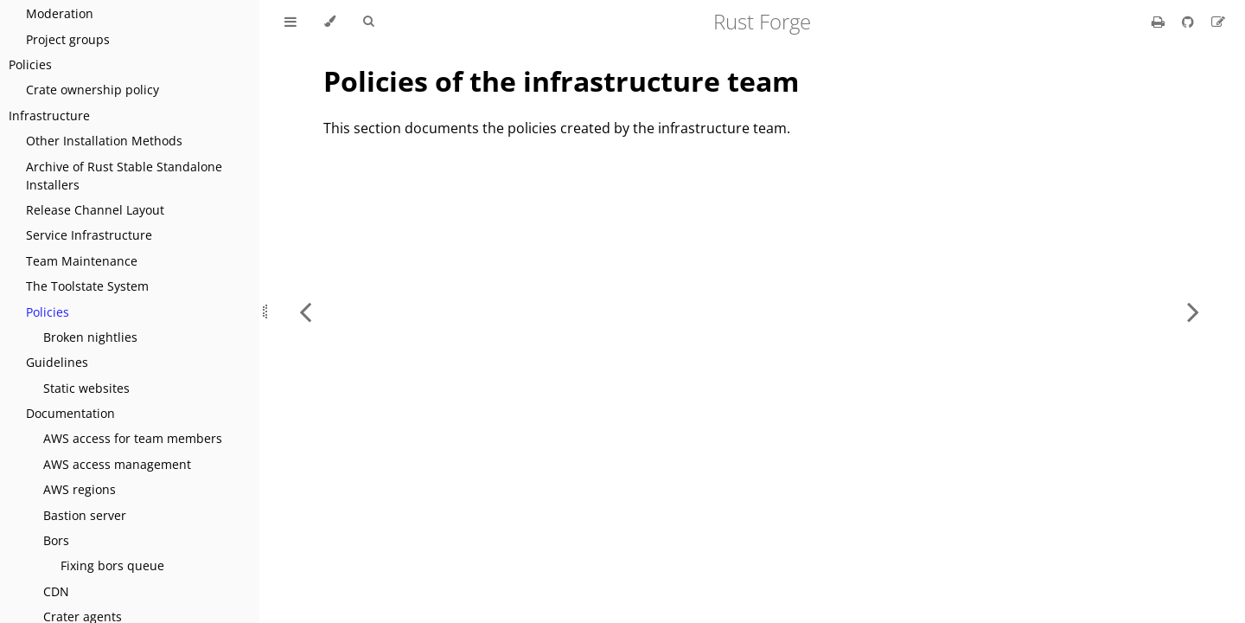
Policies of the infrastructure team (561, 81)
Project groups (68, 39)
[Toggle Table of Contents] (290, 21)
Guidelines (57, 362)
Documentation (70, 413)
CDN (56, 591)
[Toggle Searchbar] (368, 21)
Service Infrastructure (89, 235)
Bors (56, 540)
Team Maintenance (81, 261)
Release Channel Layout (95, 210)
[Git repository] (1189, 21)
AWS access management (117, 464)
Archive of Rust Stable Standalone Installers (124, 175)
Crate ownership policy (92, 89)
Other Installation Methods (104, 140)
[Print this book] (1160, 21)
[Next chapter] (1193, 311)
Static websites (86, 388)
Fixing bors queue (112, 565)
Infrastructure (49, 115)
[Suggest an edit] (1218, 21)
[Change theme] (329, 21)
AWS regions (79, 489)
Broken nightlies (90, 337)
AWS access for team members (132, 438)
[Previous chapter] (305, 311)
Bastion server (84, 515)
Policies (30, 64)
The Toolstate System (87, 286)
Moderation (59, 13)
